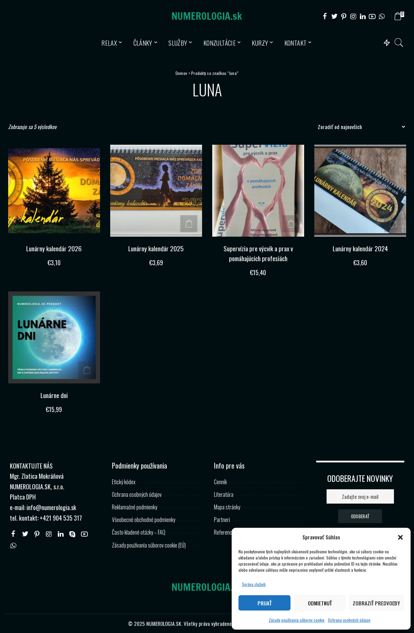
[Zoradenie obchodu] (359, 126)
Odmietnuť (320, 603)
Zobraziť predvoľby (376, 603)
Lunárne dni (54, 395)
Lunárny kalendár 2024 (360, 248)
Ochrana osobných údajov (349, 620)
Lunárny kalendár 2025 (156, 248)
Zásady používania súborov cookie (297, 620)
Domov (181, 73)
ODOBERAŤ (360, 515)
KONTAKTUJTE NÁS (31, 465)
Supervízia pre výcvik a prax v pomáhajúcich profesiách (258, 253)
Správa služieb (254, 584)
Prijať (264, 603)
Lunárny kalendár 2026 (53, 248)
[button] (400, 537)
